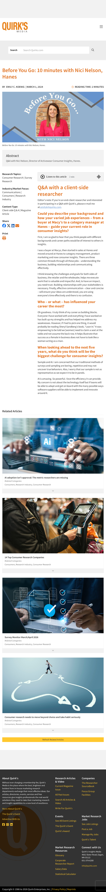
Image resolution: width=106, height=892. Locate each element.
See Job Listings (90, 823)
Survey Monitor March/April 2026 (21, 637)
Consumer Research (12, 177)
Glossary (59, 855)
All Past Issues (62, 794)
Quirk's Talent (89, 839)
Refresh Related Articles (53, 739)
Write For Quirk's (63, 808)
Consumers (8, 195)
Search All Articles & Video (65, 801)
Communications (11, 192)
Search (13, 50)
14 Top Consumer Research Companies (24, 557)
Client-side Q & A (10, 210)
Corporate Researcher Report (64, 862)
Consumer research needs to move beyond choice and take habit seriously (42, 717)
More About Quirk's (12, 808)
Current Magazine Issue (64, 787)
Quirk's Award (62, 831)
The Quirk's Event (11, 813)
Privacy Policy (59, 889)
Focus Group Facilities (88, 793)
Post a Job (87, 829)
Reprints (71, 889)
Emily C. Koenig (15, 86)
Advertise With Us (11, 819)
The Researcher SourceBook (90, 784)
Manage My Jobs (90, 834)
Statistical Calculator (65, 873)
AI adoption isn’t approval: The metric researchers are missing (36, 477)
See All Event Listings (65, 820)
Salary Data (61, 868)
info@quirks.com (89, 865)
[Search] (55, 50)
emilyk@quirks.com (50, 207)
